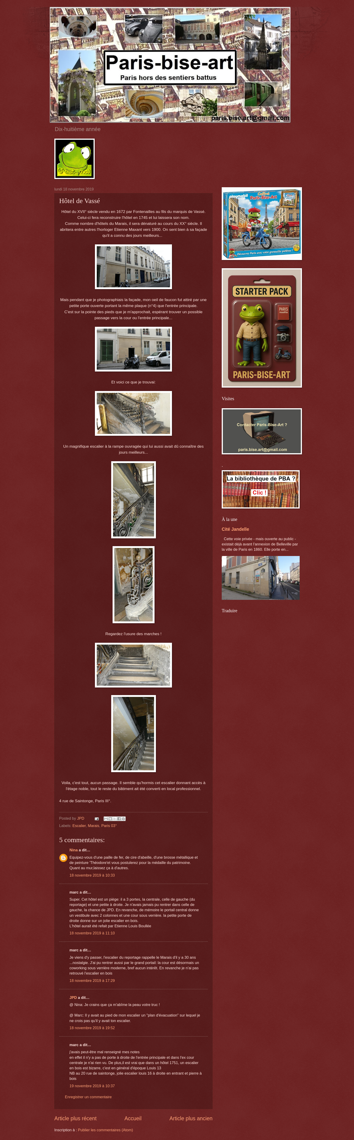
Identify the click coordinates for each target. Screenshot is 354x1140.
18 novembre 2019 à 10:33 (92, 875)
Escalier (79, 826)
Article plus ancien (191, 1118)
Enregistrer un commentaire (88, 1097)
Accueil (133, 1118)
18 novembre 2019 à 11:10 (92, 933)
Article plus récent (75, 1118)
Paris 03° (109, 826)
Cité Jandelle (235, 529)
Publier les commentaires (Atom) (105, 1130)
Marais (93, 826)
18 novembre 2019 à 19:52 (92, 1028)
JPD (73, 997)
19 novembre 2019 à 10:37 (92, 1086)
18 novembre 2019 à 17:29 (92, 980)
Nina (73, 850)
